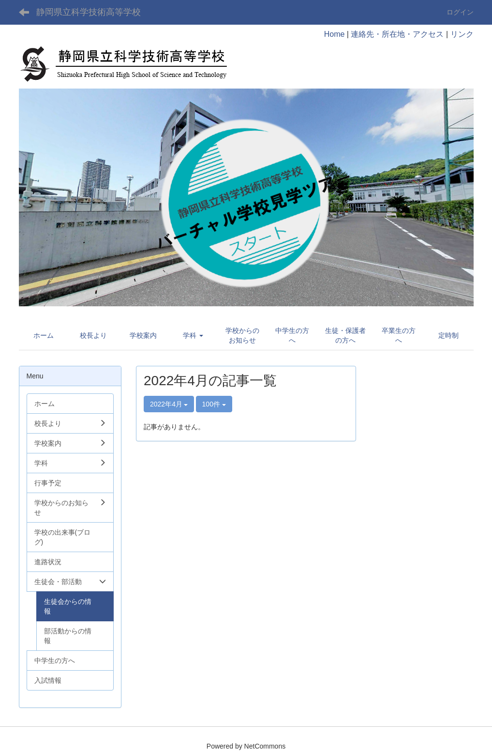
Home (334, 34)
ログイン (460, 12)
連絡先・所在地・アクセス (397, 34)
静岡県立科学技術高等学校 (88, 12)
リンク (462, 34)
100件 (214, 404)
